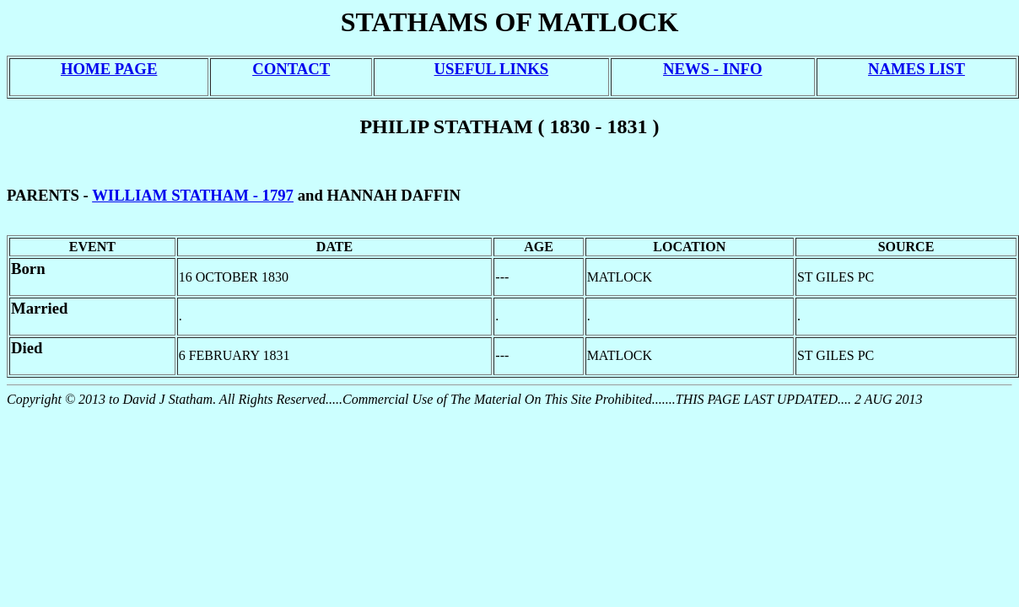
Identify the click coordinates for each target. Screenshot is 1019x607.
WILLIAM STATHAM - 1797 (193, 195)
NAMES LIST (916, 69)
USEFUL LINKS (491, 69)
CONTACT (291, 69)
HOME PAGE (109, 69)
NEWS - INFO (712, 69)
